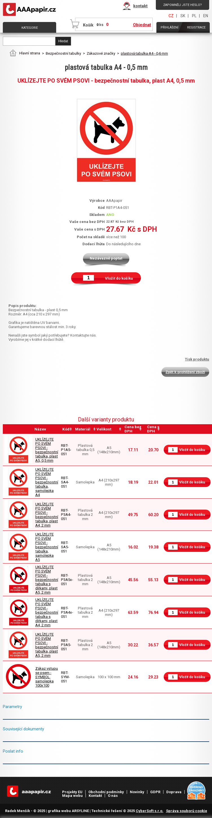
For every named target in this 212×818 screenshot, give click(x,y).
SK (182, 16)
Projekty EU (72, 792)
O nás (113, 795)
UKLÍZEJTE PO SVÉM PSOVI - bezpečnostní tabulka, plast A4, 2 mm (46, 514)
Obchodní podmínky (106, 792)
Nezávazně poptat (106, 258)
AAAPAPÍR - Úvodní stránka (30, 9)
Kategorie (29, 28)
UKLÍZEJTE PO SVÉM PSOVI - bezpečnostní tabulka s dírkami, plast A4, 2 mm (46, 612)
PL (194, 16)
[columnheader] (67, 429)
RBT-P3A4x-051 (67, 612)
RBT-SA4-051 (65, 482)
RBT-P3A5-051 (66, 644)
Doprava (174, 792)
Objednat (142, 24)
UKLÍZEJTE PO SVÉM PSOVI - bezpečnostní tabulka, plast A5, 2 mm (46, 645)
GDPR (155, 792)
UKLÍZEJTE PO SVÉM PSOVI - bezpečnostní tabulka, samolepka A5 (46, 547)
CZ (171, 16)
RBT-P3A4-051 (66, 514)
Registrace (196, 27)
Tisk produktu (197, 359)
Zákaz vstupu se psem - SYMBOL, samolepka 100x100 (46, 676)
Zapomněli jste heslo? (182, 5)
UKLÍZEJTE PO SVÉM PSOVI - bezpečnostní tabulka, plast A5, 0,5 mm (46, 450)
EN (205, 16)
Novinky (137, 792)
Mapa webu (72, 795)
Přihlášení (169, 27)
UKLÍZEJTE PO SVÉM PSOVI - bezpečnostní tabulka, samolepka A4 (46, 482)
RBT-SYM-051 (65, 677)
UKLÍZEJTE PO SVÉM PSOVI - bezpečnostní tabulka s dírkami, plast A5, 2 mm (46, 579)
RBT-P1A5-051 (66, 449)
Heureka (196, 790)
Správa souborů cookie (186, 811)
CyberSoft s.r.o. (149, 811)
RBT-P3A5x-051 (67, 579)
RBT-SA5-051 (65, 547)
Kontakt (95, 795)
